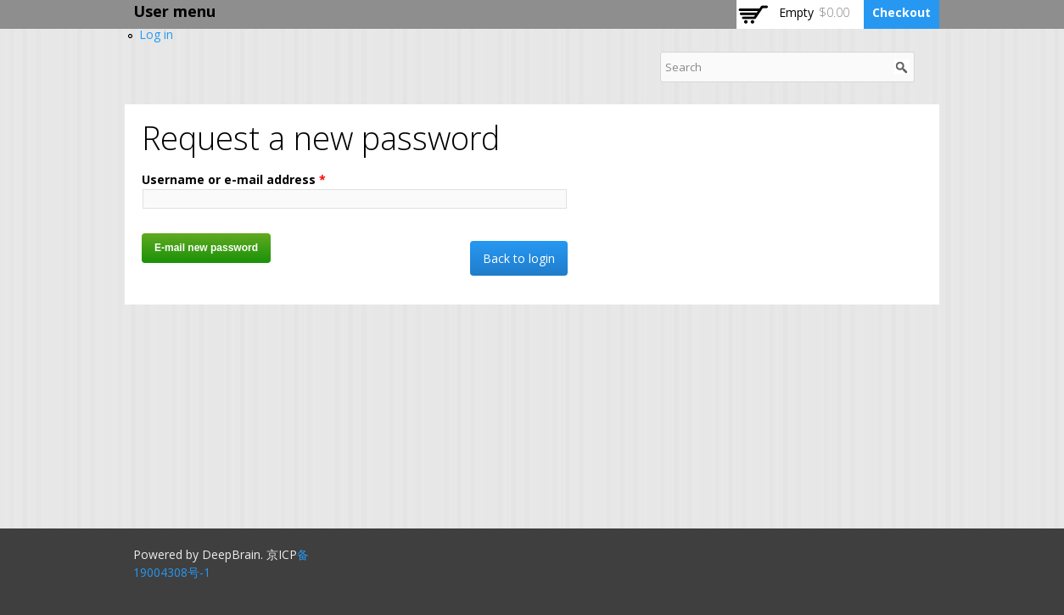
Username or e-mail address (234, 179)
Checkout (901, 12)
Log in (156, 34)
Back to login (519, 258)
